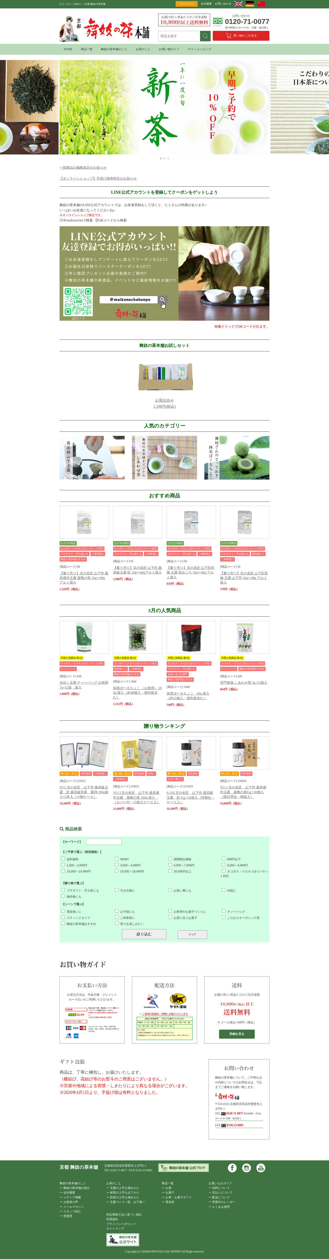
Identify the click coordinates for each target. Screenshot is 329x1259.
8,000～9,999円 (235, 865)
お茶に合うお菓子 (182, 917)
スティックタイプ (75, 917)
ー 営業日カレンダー (222, 1202)
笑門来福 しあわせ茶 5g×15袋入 (243, 682)
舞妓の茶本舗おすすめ (78, 924)
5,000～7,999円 (181, 865)
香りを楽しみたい (129, 924)
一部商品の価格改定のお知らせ (83, 167)
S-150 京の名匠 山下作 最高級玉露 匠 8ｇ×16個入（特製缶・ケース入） (191, 797)
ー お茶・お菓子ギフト (177, 1197)
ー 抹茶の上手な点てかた (123, 1192)
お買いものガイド (220, 1183)
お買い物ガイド (169, 49)
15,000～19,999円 (129, 871)
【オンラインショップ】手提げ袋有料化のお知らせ (98, 178)
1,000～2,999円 (74, 865)
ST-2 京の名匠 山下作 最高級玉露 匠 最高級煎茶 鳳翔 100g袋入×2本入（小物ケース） (84, 792)
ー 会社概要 (67, 1192)
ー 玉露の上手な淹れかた (123, 1188)
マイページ (186, 3)
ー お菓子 (168, 1192)
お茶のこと (143, 49)
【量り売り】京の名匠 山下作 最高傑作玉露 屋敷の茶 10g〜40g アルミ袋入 (84, 577)
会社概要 (206, 3)
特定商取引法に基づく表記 (124, 1214)
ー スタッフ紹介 (70, 1211)
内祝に (229, 890)
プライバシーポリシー (121, 1224)
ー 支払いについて (221, 1192)
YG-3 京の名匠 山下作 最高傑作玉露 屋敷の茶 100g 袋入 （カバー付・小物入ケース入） (136, 797)
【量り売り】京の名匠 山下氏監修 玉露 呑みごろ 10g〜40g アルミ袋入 (190, 572)
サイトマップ (115, 1228)
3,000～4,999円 (128, 865)
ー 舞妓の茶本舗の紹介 (75, 1188)
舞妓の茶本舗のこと (114, 49)
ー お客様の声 (69, 1202)
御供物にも (71, 896)
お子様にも (125, 911)
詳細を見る (237, 1033)
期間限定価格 (179, 859)
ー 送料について (219, 1188)
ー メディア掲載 (70, 1197)
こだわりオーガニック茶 (241, 917)
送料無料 (69, 859)
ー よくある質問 (219, 1206)
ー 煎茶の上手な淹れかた (123, 1197)
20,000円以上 (180, 871)
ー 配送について (219, 1197)
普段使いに (71, 911)
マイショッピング (199, 49)
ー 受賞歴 (66, 1216)
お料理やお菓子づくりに (187, 911)
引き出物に (125, 890)
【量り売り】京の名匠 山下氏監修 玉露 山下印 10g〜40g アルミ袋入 (244, 577)
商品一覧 (87, 49)
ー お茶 (166, 1188)
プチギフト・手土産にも (80, 890)
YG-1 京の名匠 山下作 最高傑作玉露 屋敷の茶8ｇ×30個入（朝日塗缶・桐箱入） (243, 792)
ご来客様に (125, 917)
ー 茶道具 (168, 1202)
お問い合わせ (223, 3)
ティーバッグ (233, 911)
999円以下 (231, 859)
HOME (68, 49)
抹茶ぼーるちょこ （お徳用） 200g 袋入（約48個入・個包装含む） (137, 692)
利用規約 (112, 1219)
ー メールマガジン (72, 1206)
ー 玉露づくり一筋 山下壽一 (125, 1202)
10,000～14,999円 (76, 871)
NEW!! (122, 859)
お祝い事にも (179, 890)
